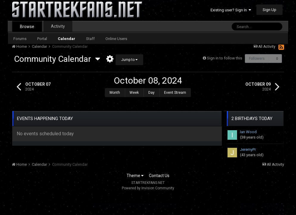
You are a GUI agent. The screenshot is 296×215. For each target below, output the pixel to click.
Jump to (129, 60)
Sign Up (269, 9)
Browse (27, 26)
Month (115, 92)
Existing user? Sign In (231, 10)
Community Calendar (57, 59)
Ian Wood (248, 129)
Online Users (116, 38)
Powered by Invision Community (148, 185)
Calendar (66, 38)
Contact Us (159, 172)
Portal (42, 38)
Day (151, 92)
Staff (90, 38)
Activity (58, 26)
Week (134, 92)
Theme (135, 172)
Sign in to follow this (224, 58)
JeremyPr (248, 146)
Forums (20, 38)
